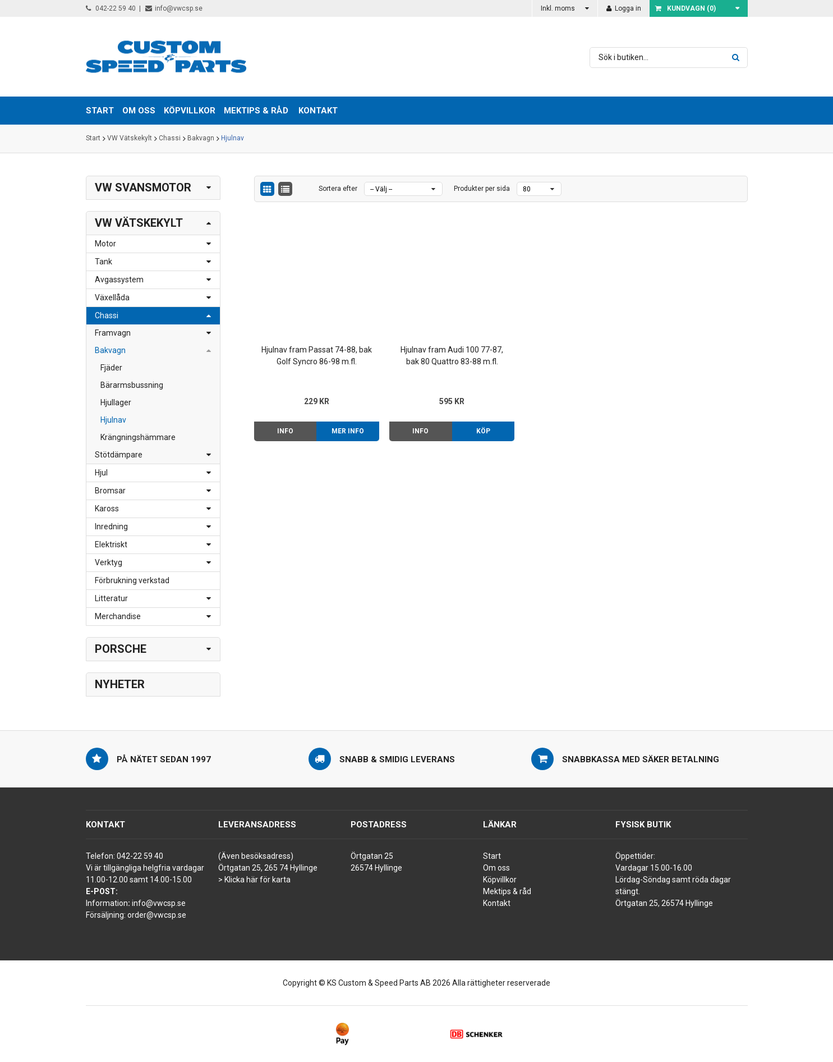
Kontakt (318, 111)
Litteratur (111, 598)
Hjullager (115, 402)
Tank (103, 261)
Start (93, 139)
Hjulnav (232, 139)
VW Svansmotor (143, 187)
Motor (105, 243)
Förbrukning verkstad (132, 580)
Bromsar (110, 490)
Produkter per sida (482, 189)
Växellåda (112, 297)
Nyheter (120, 684)
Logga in (623, 8)
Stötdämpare (118, 454)
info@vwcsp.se (174, 8)
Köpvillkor (500, 879)
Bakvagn (200, 139)
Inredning (111, 526)
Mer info (341, 421)
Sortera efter (338, 189)
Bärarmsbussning (131, 385)
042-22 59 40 (111, 8)
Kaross (107, 508)
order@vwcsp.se (156, 914)
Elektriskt (111, 544)
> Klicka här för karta (254, 879)
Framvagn (113, 332)
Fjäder (111, 367)
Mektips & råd (507, 891)
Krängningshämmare (138, 437)
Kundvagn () (685, 8)
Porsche (120, 649)
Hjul (101, 472)
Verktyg (108, 562)
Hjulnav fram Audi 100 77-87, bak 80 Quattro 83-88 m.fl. (437, 346)
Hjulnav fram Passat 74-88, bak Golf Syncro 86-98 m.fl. (312, 346)
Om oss (496, 867)
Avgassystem (119, 279)
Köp (466, 421)
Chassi (170, 139)
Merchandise (118, 616)
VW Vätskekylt (129, 139)
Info (283, 421)
